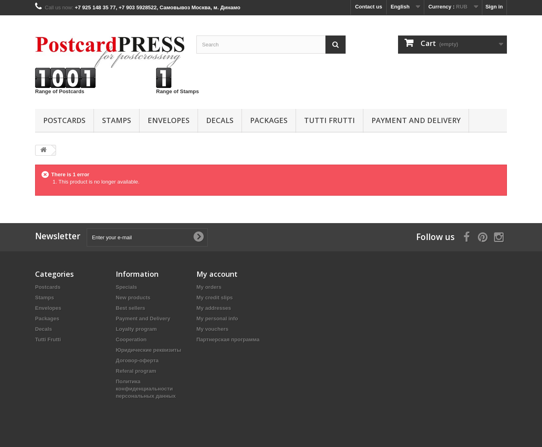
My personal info (217, 318)
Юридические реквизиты (148, 350)
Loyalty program (136, 329)
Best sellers (130, 308)
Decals (219, 120)
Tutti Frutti (329, 120)
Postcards (64, 120)
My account (217, 274)
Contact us (368, 7)
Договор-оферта (137, 360)
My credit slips (214, 298)
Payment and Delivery (416, 120)
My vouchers (212, 329)
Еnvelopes (169, 120)
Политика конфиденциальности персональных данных (146, 388)
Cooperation (131, 339)
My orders (208, 287)
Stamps (116, 120)
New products (133, 298)
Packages (269, 120)
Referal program (136, 371)
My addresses (213, 308)
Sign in (494, 7)
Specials (126, 287)
